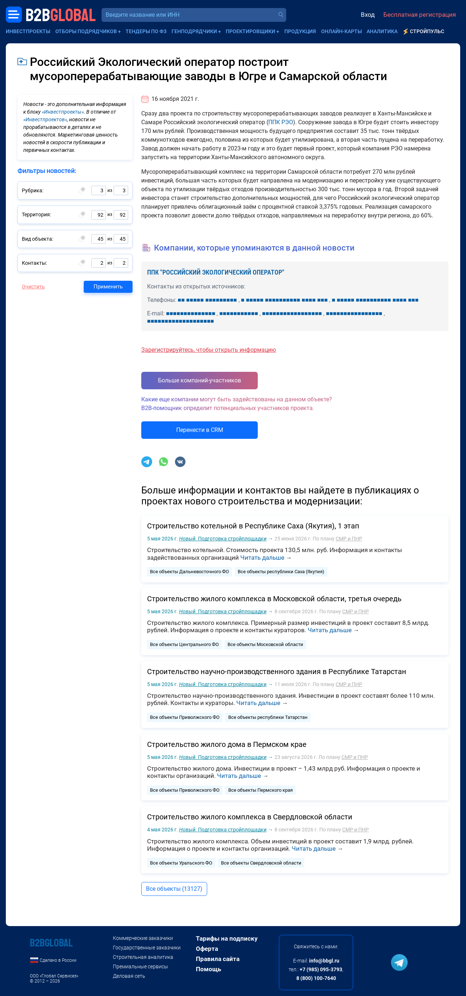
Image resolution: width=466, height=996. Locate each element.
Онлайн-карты (341, 31)
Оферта (207, 948)
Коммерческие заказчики (143, 938)
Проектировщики (250, 31)
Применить (108, 286)
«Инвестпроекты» (63, 112)
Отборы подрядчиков (86, 31)
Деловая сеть (129, 976)
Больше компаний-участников (199, 380)
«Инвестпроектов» (45, 119)
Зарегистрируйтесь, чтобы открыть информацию (208, 349)
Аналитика (382, 31)
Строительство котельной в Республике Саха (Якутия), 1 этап (253, 525)
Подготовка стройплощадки (222, 539)
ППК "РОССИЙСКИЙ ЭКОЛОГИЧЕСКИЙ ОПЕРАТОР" (215, 272)
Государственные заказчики (147, 947)
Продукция (300, 31)
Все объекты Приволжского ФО (185, 717)
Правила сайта (218, 958)
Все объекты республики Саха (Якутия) (281, 571)
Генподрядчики (194, 31)
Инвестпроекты (28, 31)
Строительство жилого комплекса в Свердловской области (249, 816)
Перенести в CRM (199, 429)
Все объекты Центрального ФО (184, 644)
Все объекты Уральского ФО (181, 863)
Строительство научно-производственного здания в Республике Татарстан (276, 671)
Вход (368, 14)
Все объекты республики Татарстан (268, 717)
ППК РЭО (280, 122)
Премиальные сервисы (140, 966)
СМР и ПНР (349, 539)
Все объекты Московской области (265, 644)
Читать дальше (262, 557)
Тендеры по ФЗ (146, 31)
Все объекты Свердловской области (261, 863)
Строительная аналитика (143, 957)
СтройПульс (427, 31)
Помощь (208, 969)
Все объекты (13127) (174, 888)
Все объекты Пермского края (260, 790)
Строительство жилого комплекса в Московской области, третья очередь (274, 598)
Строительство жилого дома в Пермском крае (227, 744)
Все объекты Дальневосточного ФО (189, 571)
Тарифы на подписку (227, 938)
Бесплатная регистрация (419, 14)
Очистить (33, 287)
